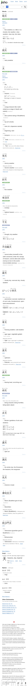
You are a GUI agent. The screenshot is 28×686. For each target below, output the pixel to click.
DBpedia (17, 676)
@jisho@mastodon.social (7, 627)
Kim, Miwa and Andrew (20, 624)
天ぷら (22, 135)
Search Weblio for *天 (8, 613)
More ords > (6, 551)
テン (11, 562)
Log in (25, 1)
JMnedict (19, 638)
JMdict (11, 638)
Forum (12, 1)
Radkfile (4, 639)
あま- (20, 561)
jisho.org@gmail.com (6, 628)
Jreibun (7, 650)
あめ (16, 561)
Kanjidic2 (15, 638)
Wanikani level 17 (6, 225)
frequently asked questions (14, 630)
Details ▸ (24, 45)
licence (3, 644)
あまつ (12, 561)
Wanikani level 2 (14, 71)
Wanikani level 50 (6, 393)
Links (3, 25)
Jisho (4, 2)
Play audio (4, 73)
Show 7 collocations (5, 76)
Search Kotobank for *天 (8, 611)
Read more (17, 148)
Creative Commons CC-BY (16, 648)
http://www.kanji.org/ (6, 662)
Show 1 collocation (4, 22)
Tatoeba (19, 647)
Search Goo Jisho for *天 (8, 605)
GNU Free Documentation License (18, 679)
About (16, 1)
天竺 (6, 141)
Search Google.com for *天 (9, 607)
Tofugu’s (20, 653)
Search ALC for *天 (7, 603)
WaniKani (16, 654)
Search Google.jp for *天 (8, 609)
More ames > (6, 596)
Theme (21, 1)
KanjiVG (23, 668)
